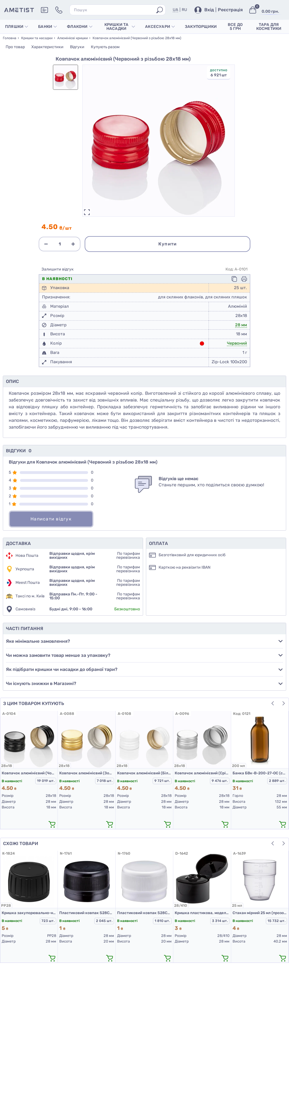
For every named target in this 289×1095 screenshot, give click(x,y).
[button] (272, 703)
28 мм (241, 324)
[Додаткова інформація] (44, 10)
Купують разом (105, 47)
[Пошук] (159, 10)
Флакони (79, 26)
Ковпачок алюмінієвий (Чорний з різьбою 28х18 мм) (29, 773)
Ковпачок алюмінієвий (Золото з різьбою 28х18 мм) (86, 773)
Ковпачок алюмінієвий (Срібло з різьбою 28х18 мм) (202, 773)
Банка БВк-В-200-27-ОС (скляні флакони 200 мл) (260, 773)
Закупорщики (201, 26)
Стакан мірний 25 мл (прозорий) (260, 913)
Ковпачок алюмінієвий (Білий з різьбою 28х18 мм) (144, 773)
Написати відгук (51, 519)
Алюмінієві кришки (72, 38)
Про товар (15, 47)
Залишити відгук (57, 269)
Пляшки (16, 26)
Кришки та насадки (119, 26)
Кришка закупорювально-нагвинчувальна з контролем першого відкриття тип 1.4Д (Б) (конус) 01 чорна (29, 913)
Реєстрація (230, 10)
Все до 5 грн (235, 26)
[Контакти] (58, 10)
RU (184, 9)
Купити (167, 244)
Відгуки (77, 47)
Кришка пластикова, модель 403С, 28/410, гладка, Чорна (202, 913)
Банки (47, 26)
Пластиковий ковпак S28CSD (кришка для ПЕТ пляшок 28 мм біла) (144, 913)
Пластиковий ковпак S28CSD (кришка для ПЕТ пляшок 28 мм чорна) (86, 913)
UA (175, 9)
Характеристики (47, 47)
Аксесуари (160, 26)
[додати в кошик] (52, 824)
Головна (9, 38)
